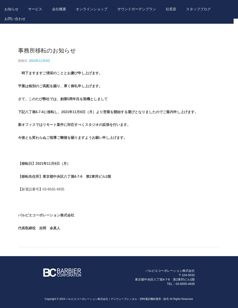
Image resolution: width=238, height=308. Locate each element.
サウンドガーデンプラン (136, 9)
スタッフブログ (198, 9)
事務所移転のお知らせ (47, 50)
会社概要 (59, 9)
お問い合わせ (14, 19)
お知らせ (11, 9)
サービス (35, 9)
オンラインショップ (91, 9)
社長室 (171, 9)
